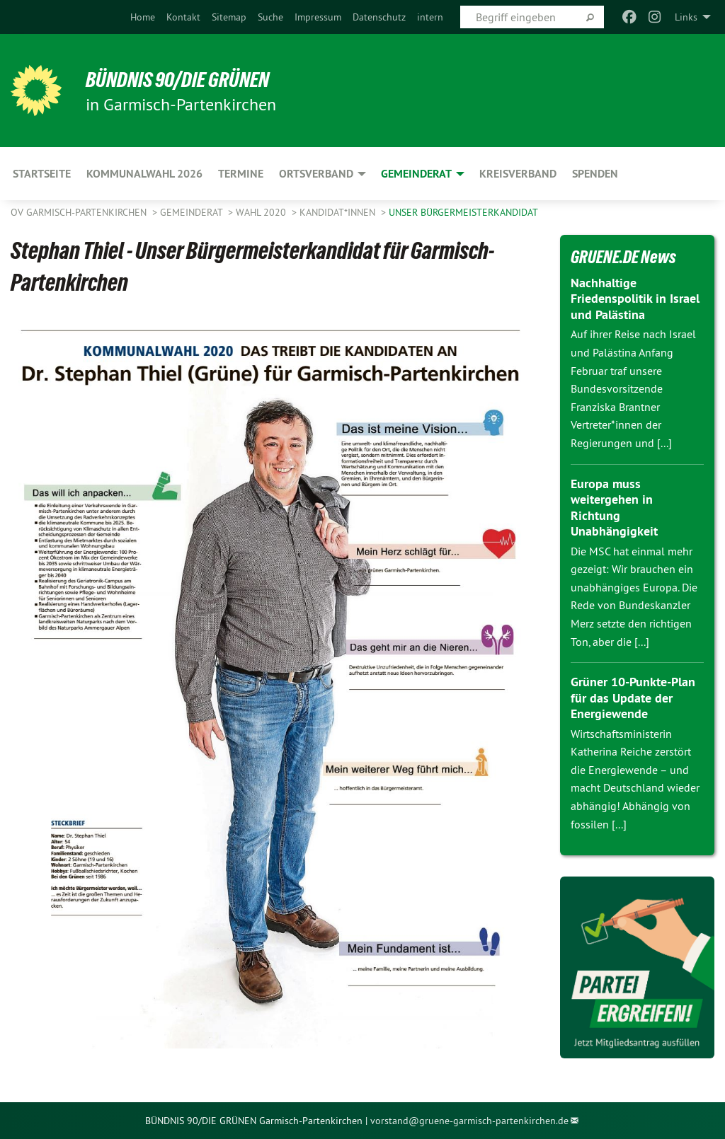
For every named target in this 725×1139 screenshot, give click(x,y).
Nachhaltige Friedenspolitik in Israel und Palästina (635, 298)
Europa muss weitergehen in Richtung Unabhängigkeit (614, 507)
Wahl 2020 (262, 212)
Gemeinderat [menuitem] (416, 173)
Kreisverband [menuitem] (517, 173)
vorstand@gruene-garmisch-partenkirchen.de (469, 1120)
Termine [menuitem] (240, 173)
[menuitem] (142, 17)
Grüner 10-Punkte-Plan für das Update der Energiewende (633, 697)
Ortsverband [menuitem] (316, 173)
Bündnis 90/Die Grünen (185, 79)
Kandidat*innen (338, 212)
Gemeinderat (192, 212)
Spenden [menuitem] (595, 173)
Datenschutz (379, 17)
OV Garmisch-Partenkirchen (80, 212)
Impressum (318, 17)
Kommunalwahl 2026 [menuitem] (144, 173)
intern (430, 17)
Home (142, 17)
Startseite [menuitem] (42, 173)
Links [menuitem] (686, 17)
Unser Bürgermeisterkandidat (463, 212)
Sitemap (229, 17)
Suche (270, 17)
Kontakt (183, 17)
